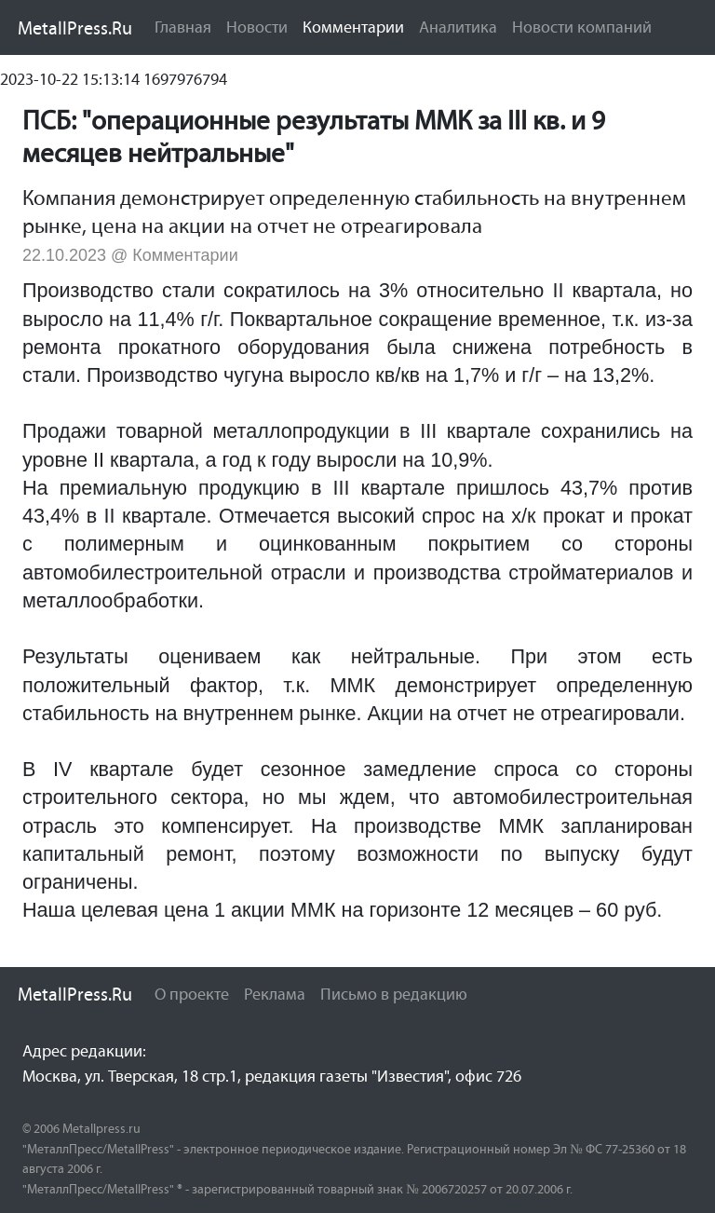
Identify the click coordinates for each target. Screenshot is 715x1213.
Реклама (274, 994)
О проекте (192, 994)
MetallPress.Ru (75, 28)
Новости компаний (582, 27)
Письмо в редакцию (393, 994)
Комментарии (357, 26)
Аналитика (458, 27)
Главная (183, 27)
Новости (257, 27)
